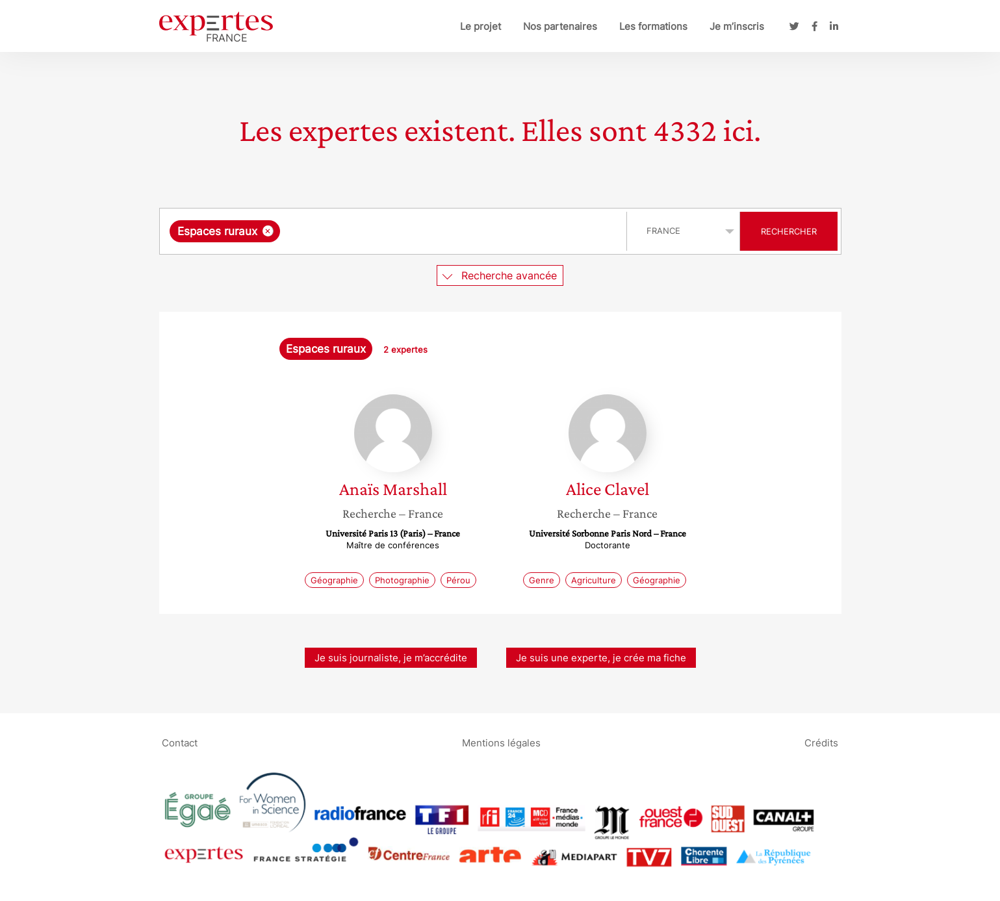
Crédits (821, 742)
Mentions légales (501, 742)
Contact (180, 742)
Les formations (653, 26)
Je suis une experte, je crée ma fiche (601, 658)
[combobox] (394, 231)
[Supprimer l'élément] (268, 230)
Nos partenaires (560, 26)
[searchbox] (417, 231)
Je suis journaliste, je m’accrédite (390, 658)
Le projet (480, 26)
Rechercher (789, 231)
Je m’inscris (737, 26)
